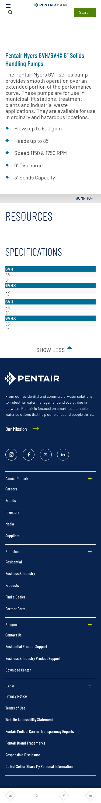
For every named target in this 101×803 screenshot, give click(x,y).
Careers (11, 488)
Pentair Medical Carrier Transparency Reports (39, 731)
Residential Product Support (26, 646)
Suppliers (12, 535)
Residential (13, 561)
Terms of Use (15, 707)
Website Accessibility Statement (29, 719)
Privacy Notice (16, 695)
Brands (10, 500)
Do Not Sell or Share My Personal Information (39, 766)
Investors (12, 512)
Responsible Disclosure (22, 754)
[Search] (10, 12)
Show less (50, 350)
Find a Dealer (15, 596)
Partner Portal (15, 608)
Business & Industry (20, 573)
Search (84, 12)
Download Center (18, 669)
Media (9, 523)
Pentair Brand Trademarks (25, 742)
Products (12, 585)
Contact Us (13, 634)
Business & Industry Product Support (32, 658)
